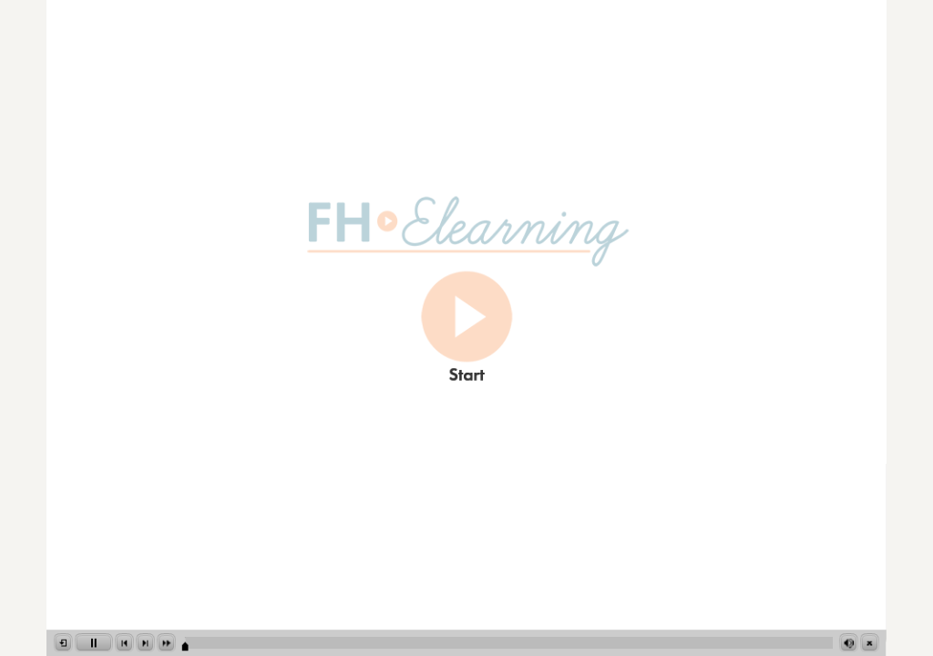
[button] (63, 642)
